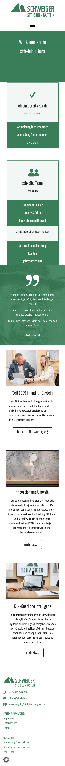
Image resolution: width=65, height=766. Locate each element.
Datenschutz (10, 723)
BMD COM (8, 752)
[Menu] (33, 25)
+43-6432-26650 (18, 692)
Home (6, 728)
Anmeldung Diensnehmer (16, 742)
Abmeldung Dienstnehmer (17, 747)
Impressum (9, 718)
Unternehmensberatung (32, 263)
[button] (6, 759)
